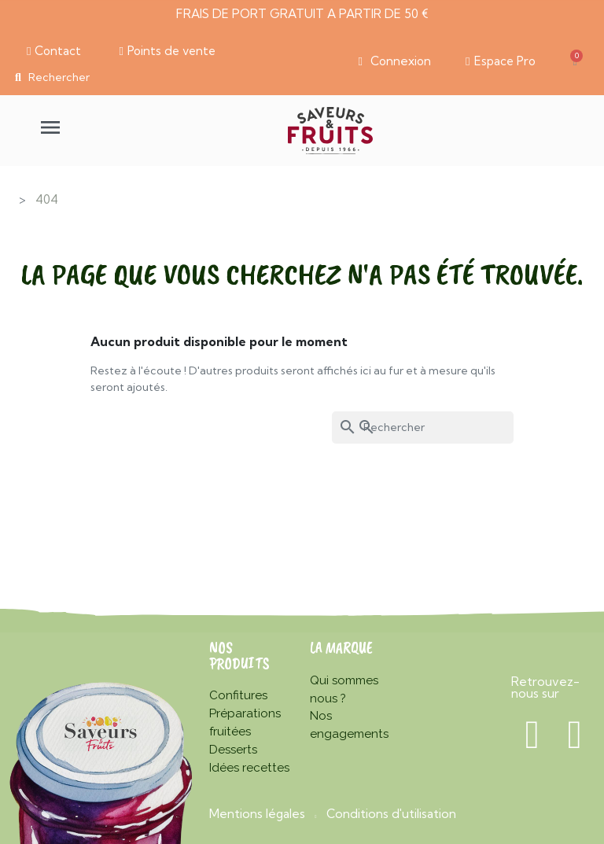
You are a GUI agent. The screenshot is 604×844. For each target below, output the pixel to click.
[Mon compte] (394, 61)
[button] (54, 51)
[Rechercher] (423, 427)
